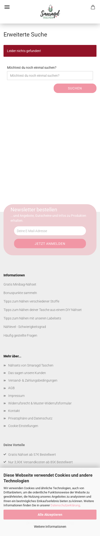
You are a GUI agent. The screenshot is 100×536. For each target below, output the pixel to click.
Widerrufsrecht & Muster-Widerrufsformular (40, 403)
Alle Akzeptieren (50, 514)
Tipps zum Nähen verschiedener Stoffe (31, 301)
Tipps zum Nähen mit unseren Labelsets (32, 318)
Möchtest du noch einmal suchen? (31, 67)
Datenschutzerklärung (65, 505)
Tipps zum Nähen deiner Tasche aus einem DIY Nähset (43, 310)
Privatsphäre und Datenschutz (30, 418)
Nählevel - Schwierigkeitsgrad (25, 327)
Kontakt (14, 411)
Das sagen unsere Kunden (27, 373)
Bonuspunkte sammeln (20, 293)
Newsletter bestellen (34, 210)
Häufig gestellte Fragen (20, 335)
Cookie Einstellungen (23, 426)
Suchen (75, 88)
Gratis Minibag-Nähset (20, 284)
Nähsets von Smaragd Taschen (30, 365)
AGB (11, 388)
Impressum (16, 396)
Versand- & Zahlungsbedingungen (32, 380)
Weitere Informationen (50, 526)
